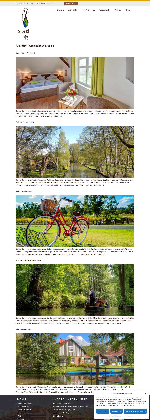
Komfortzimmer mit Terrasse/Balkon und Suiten (70, 407)
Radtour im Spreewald (24, 191)
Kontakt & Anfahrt (24, 410)
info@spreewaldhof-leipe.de (44, 3)
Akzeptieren (102, 411)
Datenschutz (123, 416)
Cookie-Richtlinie (114, 416)
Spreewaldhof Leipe (25, 403)
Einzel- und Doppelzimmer (62, 403)
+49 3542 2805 (24, 3)
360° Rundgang (89, 10)
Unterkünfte (73, 10)
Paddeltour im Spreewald (25, 122)
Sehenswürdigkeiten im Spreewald (28, 260)
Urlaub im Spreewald (23, 329)
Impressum (131, 416)
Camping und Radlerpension (63, 413)
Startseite (60, 10)
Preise (20, 416)
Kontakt (128, 10)
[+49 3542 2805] (17, 3)
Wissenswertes (105, 10)
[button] (146, 394)
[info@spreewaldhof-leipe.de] (32, 3)
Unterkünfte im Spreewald (25, 53)
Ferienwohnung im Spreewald (64, 410)
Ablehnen (116, 411)
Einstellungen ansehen (135, 411)
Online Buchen (23, 413)
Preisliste (118, 10)
